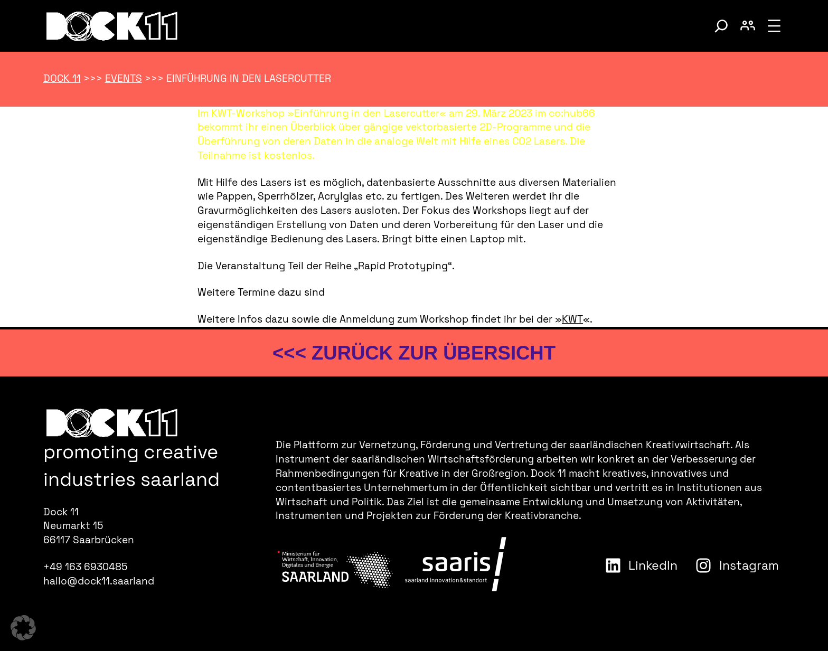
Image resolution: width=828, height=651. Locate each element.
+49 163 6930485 (85, 566)
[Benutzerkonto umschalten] (747, 25)
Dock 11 (62, 78)
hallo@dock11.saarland (98, 581)
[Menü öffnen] (774, 25)
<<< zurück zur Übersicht (414, 353)
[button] (23, 628)
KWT (572, 319)
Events (123, 78)
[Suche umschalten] (721, 25)
